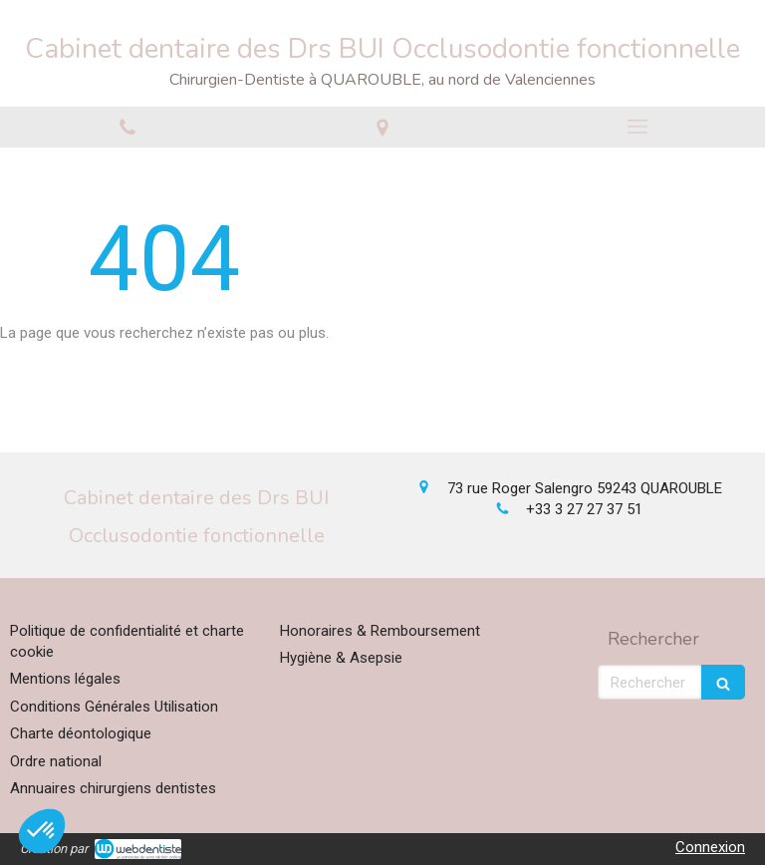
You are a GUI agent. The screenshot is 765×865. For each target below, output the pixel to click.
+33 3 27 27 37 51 (584, 509)
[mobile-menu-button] (637, 126)
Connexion (710, 847)
